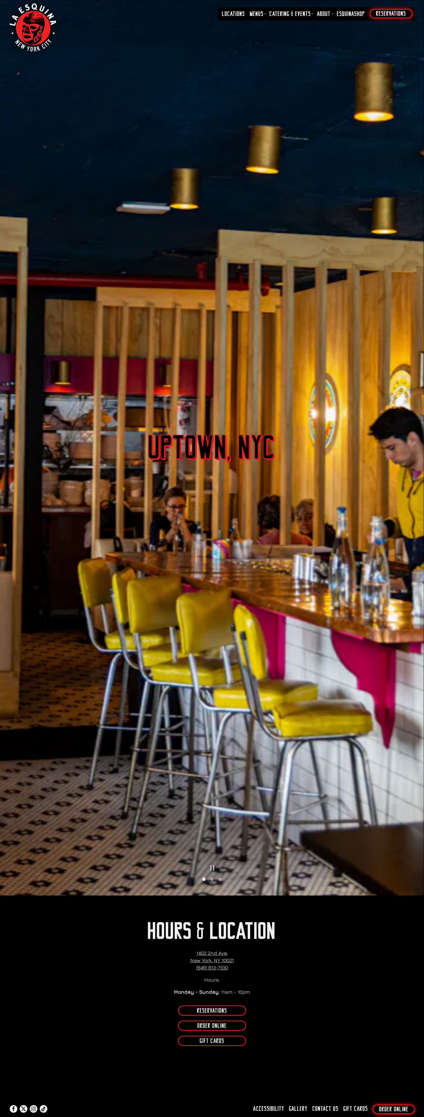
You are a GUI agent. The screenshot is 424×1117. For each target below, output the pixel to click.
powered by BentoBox (212, 1112)
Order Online (212, 866)
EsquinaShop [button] (351, 14)
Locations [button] (233, 14)
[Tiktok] (43, 1099)
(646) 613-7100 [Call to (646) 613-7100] (212, 808)
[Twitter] (23, 1099)
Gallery (298, 1099)
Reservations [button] (391, 13)
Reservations (212, 851)
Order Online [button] (394, 1099)
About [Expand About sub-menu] (324, 14)
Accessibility (268, 1099)
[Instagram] (33, 1099)
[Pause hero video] (212, 708)
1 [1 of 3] (204, 719)
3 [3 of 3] (220, 719)
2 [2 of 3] (212, 719)
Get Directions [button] (212, 1049)
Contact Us (326, 1099)
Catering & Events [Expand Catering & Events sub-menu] (291, 14)
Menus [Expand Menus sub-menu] (257, 14)
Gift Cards (212, 881)
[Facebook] (13, 1099)
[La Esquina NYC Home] (33, 26)
